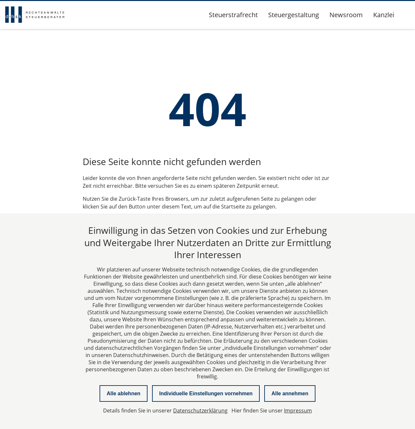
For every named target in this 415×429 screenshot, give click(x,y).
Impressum (298, 410)
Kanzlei (383, 14)
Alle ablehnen (123, 393)
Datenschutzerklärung (200, 410)
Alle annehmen (289, 393)
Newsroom (346, 14)
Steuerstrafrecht (233, 14)
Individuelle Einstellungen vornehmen (206, 393)
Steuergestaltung (293, 14)
